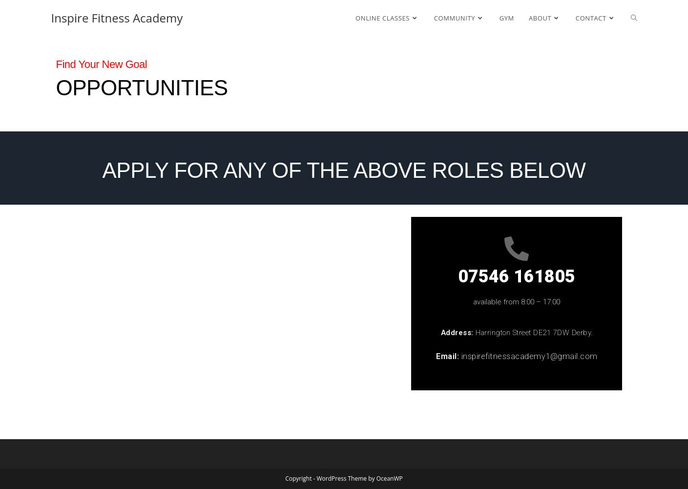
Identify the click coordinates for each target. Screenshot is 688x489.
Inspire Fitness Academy (117, 18)
